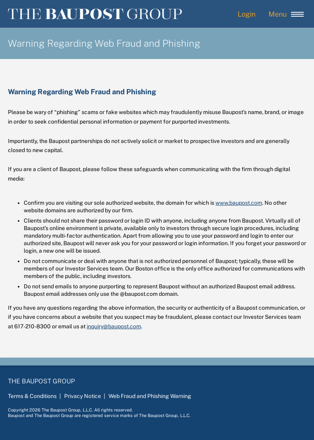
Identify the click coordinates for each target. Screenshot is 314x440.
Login (246, 14)
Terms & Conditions (32, 396)
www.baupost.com (238, 203)
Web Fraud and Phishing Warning (149, 396)
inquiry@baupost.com (114, 326)
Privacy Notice (82, 396)
